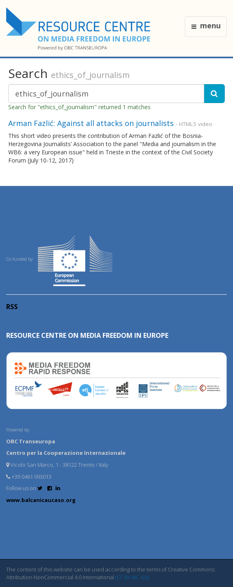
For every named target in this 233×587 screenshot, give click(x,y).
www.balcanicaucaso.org (41, 500)
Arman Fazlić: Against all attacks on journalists (91, 123)
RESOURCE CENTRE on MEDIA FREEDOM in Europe (87, 335)
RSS (12, 306)
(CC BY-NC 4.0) (132, 577)
